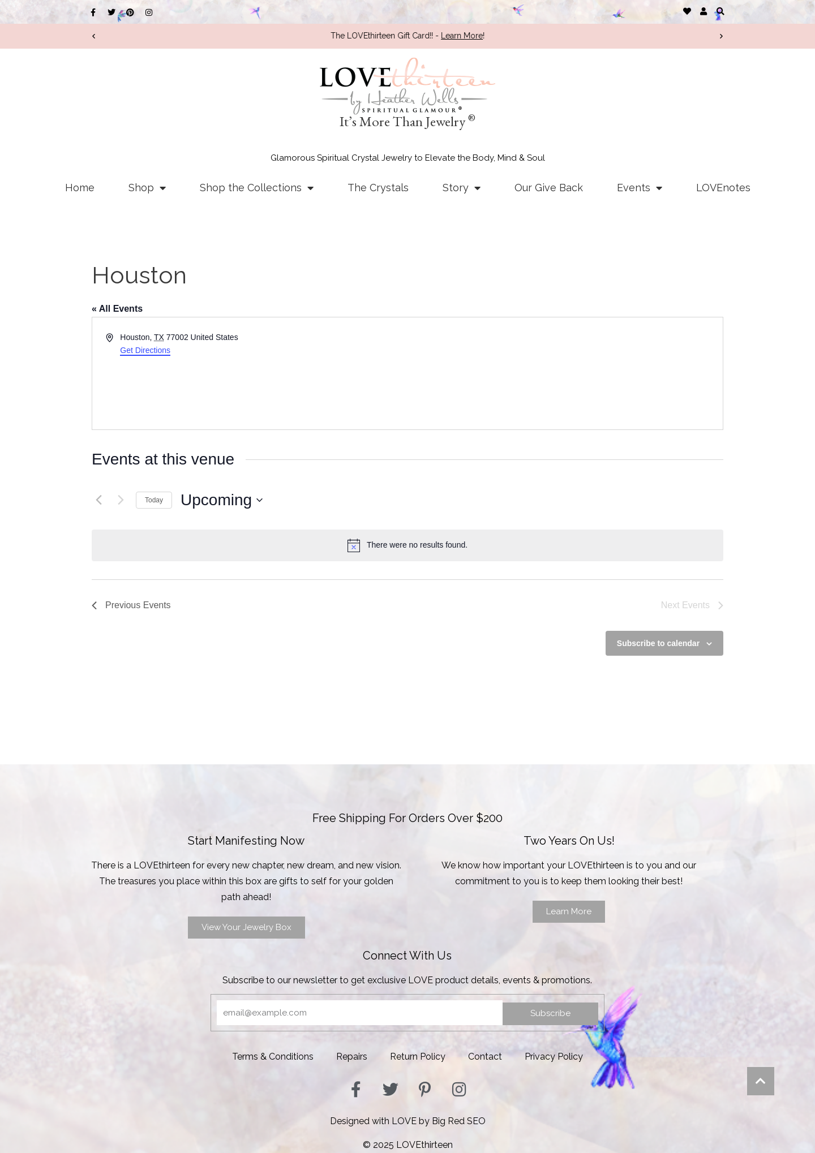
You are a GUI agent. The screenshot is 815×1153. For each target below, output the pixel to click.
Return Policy (417, 1056)
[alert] (407, 545)
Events (639, 188)
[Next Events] (120, 500)
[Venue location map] (564, 373)
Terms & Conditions (273, 1056)
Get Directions (145, 350)
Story (462, 188)
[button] (720, 11)
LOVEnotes (723, 187)
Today (154, 500)
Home (80, 187)
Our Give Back (548, 187)
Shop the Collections (257, 188)
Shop (147, 188)
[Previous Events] (98, 500)
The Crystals (378, 187)
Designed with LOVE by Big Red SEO (408, 1121)
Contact (485, 1056)
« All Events (117, 308)
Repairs (351, 1056)
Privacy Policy (554, 1056)
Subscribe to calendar (658, 643)
